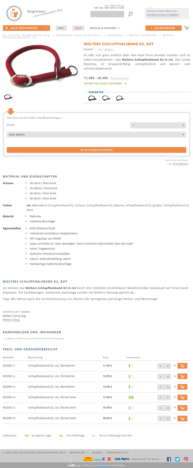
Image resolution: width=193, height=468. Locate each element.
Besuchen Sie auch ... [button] (147, 459)
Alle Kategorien (26, 28)
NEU (61, 28)
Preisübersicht (120, 78)
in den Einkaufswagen (96, 150)
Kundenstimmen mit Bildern (162, 14)
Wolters (109, 49)
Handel (97, 452)
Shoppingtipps (117, 452)
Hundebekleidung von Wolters (62, 299)
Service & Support (105, 28)
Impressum (79, 452)
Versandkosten (180, 163)
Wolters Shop (11, 320)
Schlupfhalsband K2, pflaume (105, 205)
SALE (78, 28)
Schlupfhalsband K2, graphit (144, 205)
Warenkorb (166, 28)
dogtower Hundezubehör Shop (43, 452)
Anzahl (11, 124)
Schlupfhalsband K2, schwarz (66, 205)
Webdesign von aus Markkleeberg (103, 465)
